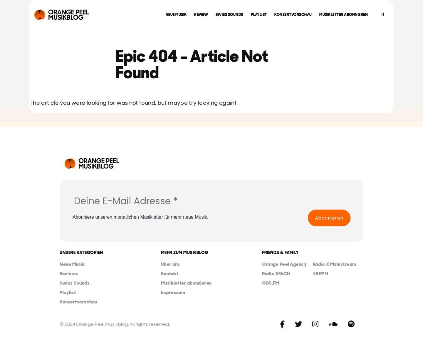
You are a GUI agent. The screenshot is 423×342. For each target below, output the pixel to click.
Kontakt (170, 273)
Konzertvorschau (293, 14)
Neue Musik (176, 14)
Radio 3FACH (276, 273)
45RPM (320, 273)
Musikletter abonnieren (343, 14)
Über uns (170, 264)
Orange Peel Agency (284, 264)
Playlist (259, 14)
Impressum (173, 292)
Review (201, 14)
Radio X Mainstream (334, 264)
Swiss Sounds (229, 14)
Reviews (69, 273)
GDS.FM (270, 283)
